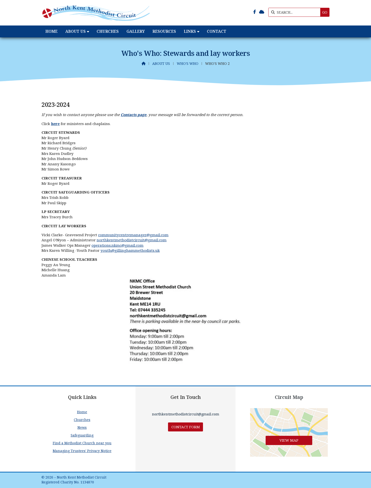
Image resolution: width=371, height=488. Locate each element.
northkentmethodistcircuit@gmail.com (132, 239)
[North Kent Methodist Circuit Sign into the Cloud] (261, 12)
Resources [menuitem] (164, 31)
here (55, 123)
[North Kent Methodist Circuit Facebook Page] (254, 12)
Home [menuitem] (51, 31)
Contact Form (185, 426)
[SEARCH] (295, 12)
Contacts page (133, 114)
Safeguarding (82, 435)
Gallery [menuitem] (135, 31)
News (82, 427)
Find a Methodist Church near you (82, 443)
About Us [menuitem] (75, 31)
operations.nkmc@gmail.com (117, 245)
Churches (82, 419)
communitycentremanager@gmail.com (133, 234)
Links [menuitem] (190, 31)
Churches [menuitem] (108, 31)
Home (82, 412)
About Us (161, 63)
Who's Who (187, 63)
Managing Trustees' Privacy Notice (82, 450)
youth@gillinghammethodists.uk (130, 250)
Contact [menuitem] (216, 31)
